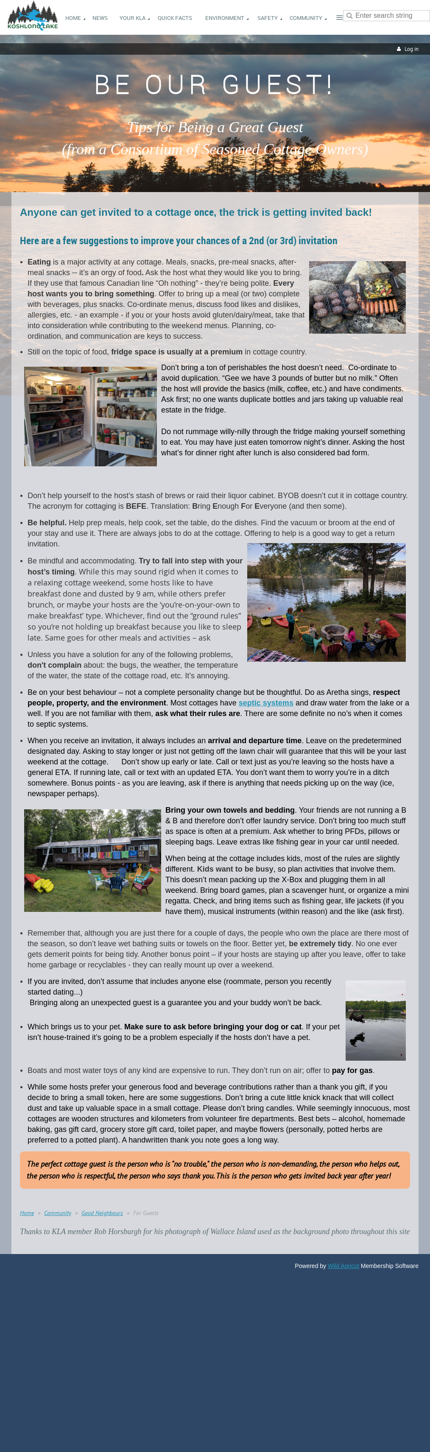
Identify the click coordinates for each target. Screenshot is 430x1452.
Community (57, 1213)
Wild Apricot (343, 1265)
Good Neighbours (102, 1213)
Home (27, 1213)
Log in (412, 49)
